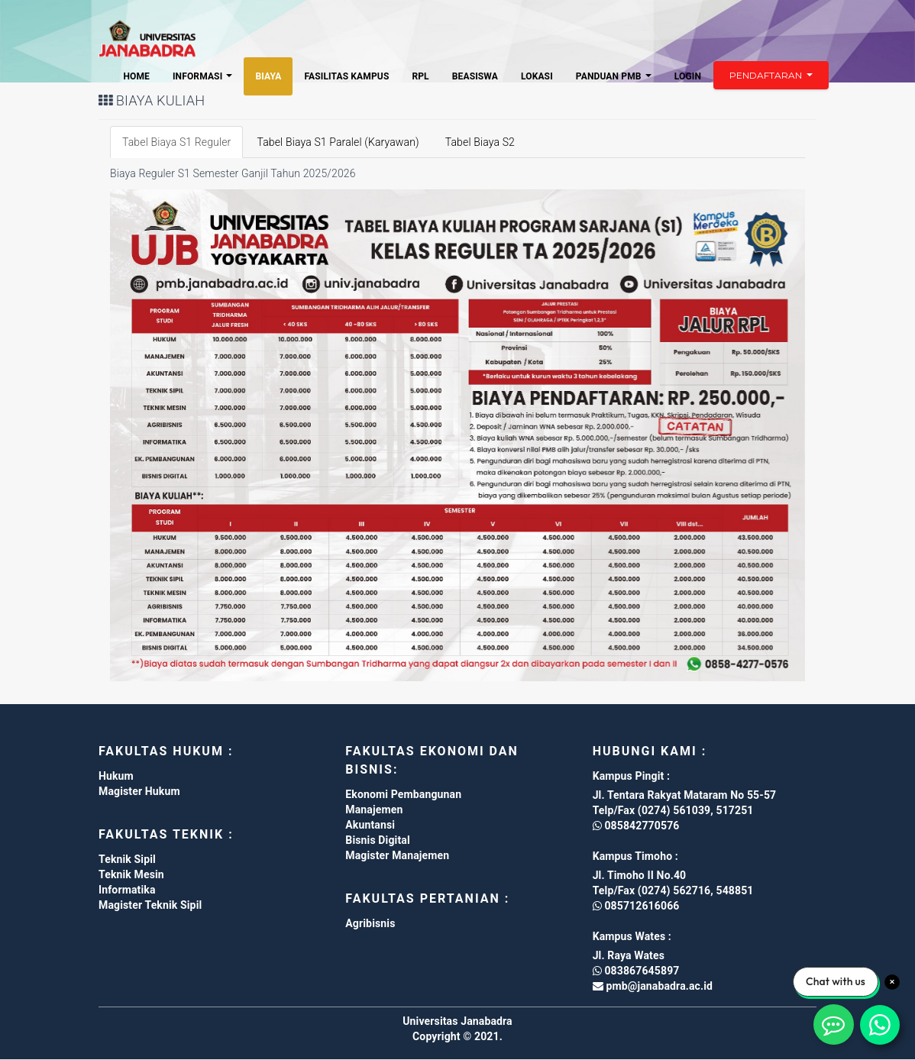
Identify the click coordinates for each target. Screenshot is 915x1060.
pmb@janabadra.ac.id (658, 986)
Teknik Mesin (131, 874)
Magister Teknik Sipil (150, 905)
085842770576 (636, 825)
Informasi (202, 76)
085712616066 (636, 906)
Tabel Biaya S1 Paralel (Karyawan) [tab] (338, 142)
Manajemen (374, 809)
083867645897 (636, 971)
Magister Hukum (139, 791)
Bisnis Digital (377, 840)
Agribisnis (370, 923)
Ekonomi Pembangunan (403, 794)
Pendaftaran (771, 75)
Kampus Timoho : (635, 856)
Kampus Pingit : (631, 776)
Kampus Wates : (632, 936)
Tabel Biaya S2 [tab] (480, 142)
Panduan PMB (613, 76)
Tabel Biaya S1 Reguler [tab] (176, 142)
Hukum (116, 776)
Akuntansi (370, 825)
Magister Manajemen (397, 855)
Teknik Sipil (127, 859)
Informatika (127, 890)
